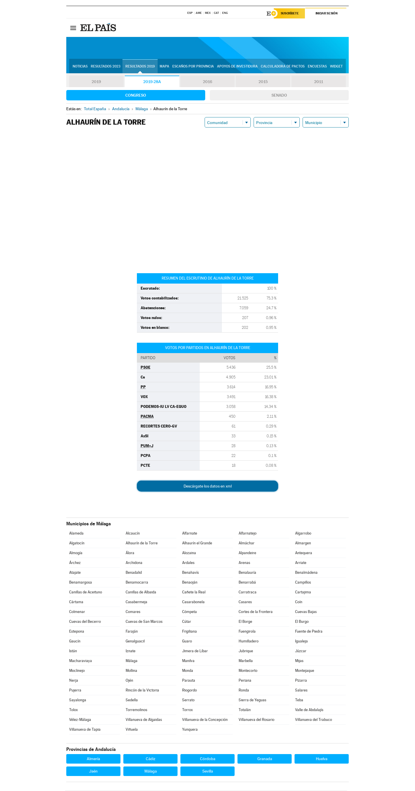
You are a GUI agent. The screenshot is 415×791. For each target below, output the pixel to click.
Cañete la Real (193, 592)
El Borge (245, 622)
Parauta (188, 680)
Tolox (73, 710)
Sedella (132, 700)
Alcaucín (133, 533)
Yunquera (190, 730)
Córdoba (207, 759)
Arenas (244, 563)
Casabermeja (136, 602)
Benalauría (247, 573)
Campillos (303, 582)
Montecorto (248, 671)
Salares (301, 690)
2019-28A (152, 82)
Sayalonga (77, 700)
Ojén (129, 680)
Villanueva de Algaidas (144, 720)
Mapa (164, 67)
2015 (263, 82)
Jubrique (246, 651)
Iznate (130, 651)
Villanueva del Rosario (256, 720)
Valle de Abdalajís (309, 710)
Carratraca (247, 592)
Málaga (131, 661)
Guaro (187, 641)
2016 (207, 82)
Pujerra (75, 690)
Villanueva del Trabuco (313, 720)
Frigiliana (189, 631)
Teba (299, 700)
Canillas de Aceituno (85, 592)
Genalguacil (135, 641)
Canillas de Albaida (141, 592)
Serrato (188, 700)
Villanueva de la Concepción (205, 720)
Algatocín (76, 543)
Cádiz (150, 759)
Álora (130, 553)
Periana (245, 680)
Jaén (93, 771)
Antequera (303, 553)
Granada (264, 759)
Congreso (135, 95)
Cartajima (303, 592)
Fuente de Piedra (308, 631)
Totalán (245, 710)
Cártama (76, 602)
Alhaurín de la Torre (142, 543)
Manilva (188, 661)
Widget (336, 67)
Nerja (73, 680)
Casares (245, 602)
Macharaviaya (80, 661)
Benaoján (189, 582)
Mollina (131, 671)
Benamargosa (80, 582)
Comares (133, 612)
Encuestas (317, 67)
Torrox (187, 710)
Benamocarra (137, 582)
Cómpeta (189, 612)
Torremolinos (136, 710)
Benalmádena (306, 573)
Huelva (321, 759)
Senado (279, 95)
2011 (318, 82)
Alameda (76, 533)
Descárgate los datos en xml (208, 486)
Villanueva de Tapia (85, 730)
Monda (187, 671)
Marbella (246, 661)
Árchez (75, 563)
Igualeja (301, 641)
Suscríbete (290, 14)
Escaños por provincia (193, 67)
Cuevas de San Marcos (144, 622)
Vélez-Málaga (80, 720)
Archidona (134, 563)
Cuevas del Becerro (85, 622)
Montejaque (304, 671)
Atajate (75, 573)
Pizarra (301, 680)
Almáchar (246, 543)
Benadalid (134, 573)
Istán (73, 651)
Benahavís (190, 573)
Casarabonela (193, 602)
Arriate (300, 563)
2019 (96, 82)
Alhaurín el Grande (197, 543)
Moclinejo (77, 671)
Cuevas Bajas (306, 612)
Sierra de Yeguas (252, 700)
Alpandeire (247, 553)
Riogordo (189, 690)
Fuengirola (247, 631)
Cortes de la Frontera (256, 612)
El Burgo (302, 622)
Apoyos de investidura (237, 67)
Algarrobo (303, 533)
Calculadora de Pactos (283, 67)
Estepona (76, 631)
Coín (298, 602)
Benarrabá (247, 582)
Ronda (244, 690)
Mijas (299, 661)
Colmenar (77, 612)
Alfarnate (189, 533)
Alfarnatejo (247, 533)
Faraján (132, 631)
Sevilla (207, 771)
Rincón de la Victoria (142, 690)
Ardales (188, 563)
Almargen (303, 543)
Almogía (75, 553)
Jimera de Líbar (195, 651)
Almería (93, 759)
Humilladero (249, 641)
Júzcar (300, 651)
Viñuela (132, 730)
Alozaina (189, 553)
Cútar (186, 622)
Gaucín (74, 641)
